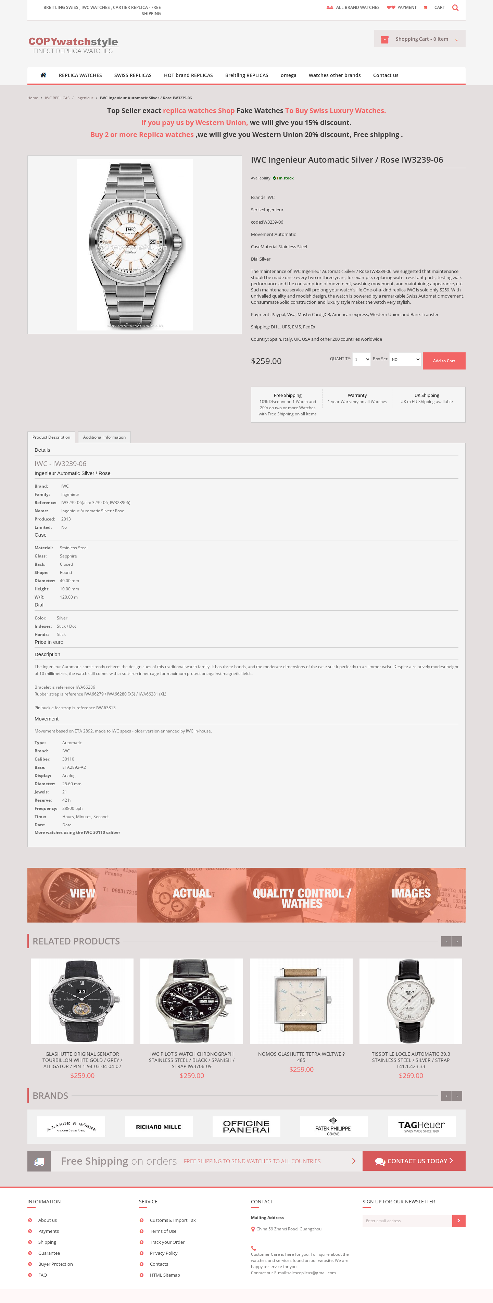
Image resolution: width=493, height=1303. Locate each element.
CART (439, 7)
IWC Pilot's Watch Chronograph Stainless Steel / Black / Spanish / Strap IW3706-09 (192, 1060)
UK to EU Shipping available (427, 398)
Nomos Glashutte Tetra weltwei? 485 (301, 1057)
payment (407, 7)
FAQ (42, 1275)
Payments (48, 1231)
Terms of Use (163, 1231)
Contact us (386, 75)
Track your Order (167, 1242)
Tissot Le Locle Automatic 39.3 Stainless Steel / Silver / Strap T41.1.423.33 (411, 1060)
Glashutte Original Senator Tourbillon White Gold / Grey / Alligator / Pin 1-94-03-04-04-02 (82, 1060)
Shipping (47, 1242)
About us (47, 1220)
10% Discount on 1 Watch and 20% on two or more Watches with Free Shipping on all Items (287, 404)
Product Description (51, 437)
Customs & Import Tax (173, 1220)
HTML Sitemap (165, 1275)
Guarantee (49, 1253)
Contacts (159, 1264)
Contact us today (414, 1161)
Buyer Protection (55, 1264)
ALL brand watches (358, 7)
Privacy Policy (164, 1253)
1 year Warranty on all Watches (357, 398)
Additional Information (104, 437)
